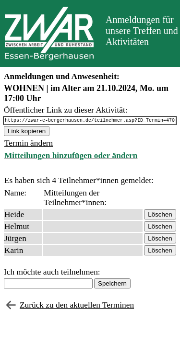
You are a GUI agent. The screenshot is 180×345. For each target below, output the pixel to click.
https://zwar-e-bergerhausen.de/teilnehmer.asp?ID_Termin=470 (90, 121)
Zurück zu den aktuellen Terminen (77, 306)
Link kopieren (27, 132)
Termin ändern (28, 144)
